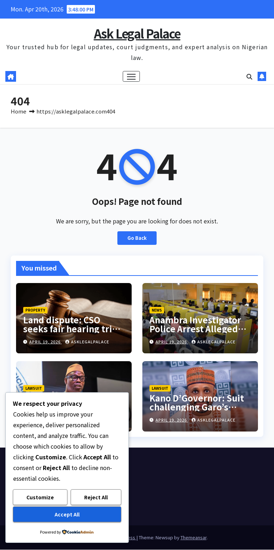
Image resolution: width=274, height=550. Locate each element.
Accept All (67, 514)
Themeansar (194, 537)
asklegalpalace (87, 342)
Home (18, 111)
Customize (40, 497)
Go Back (137, 238)
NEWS (157, 310)
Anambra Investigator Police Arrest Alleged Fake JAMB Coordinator (198, 329)
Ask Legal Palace (137, 33)
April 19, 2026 (45, 342)
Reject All (96, 497)
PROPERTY (35, 310)
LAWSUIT (33, 388)
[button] (249, 76)
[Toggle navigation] (131, 76)
